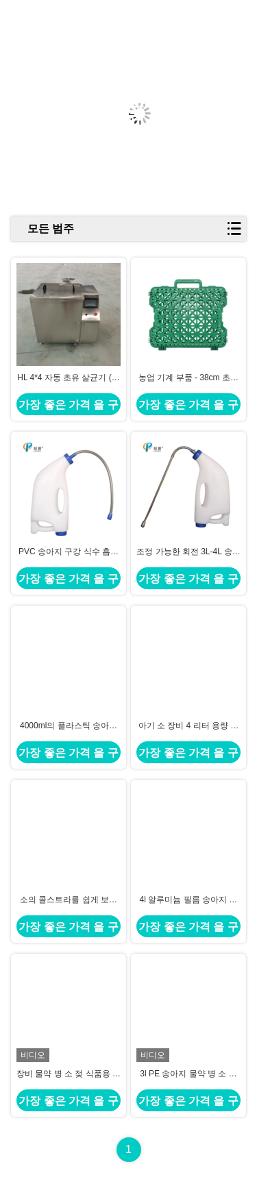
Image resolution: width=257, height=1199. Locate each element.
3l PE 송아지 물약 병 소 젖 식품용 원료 (188, 1074)
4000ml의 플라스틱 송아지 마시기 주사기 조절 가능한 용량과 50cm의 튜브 (68, 726)
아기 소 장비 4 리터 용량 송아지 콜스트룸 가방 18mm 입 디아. (188, 726)
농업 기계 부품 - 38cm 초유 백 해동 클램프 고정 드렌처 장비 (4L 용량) (188, 378)
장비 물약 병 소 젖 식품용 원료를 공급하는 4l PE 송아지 (68, 1074)
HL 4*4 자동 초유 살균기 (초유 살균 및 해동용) (68, 378)
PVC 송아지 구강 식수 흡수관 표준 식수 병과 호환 (69, 552)
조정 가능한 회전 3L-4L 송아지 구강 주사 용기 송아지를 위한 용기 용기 (188, 552)
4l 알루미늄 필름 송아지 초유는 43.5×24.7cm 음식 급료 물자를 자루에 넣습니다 (188, 900)
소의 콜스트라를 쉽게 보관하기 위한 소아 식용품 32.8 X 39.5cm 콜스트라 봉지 (69, 900)
